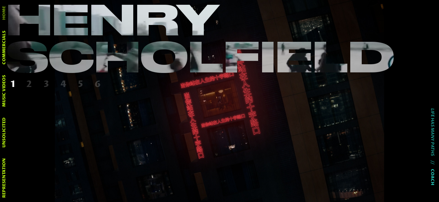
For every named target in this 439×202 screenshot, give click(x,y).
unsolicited (4, 133)
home (4, 13)
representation (4, 178)
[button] (14, 84)
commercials (4, 48)
